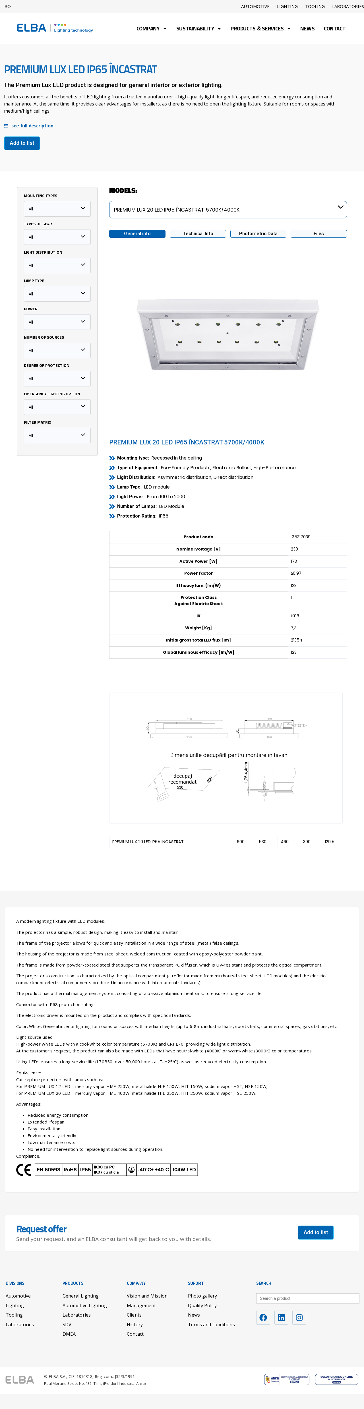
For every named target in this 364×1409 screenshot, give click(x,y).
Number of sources (44, 338)
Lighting (287, 6)
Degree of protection (46, 366)
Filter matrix (37, 423)
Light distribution (43, 253)
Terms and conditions (211, 1324)
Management (141, 1305)
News (307, 29)
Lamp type (34, 281)
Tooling (315, 6)
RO (8, 6)
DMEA (69, 1334)
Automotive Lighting (85, 1305)
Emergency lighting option (52, 394)
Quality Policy (202, 1305)
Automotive (255, 6)
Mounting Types (40, 196)
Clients (134, 1314)
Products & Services (261, 29)
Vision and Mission (147, 1295)
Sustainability (199, 29)
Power (31, 309)
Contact (335, 29)
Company (151, 29)
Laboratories (20, 1324)
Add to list (22, 143)
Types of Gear (38, 224)
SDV (67, 1324)
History (135, 1324)
